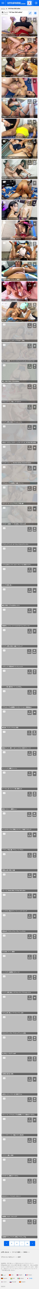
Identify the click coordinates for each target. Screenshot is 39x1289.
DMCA (25, 1252)
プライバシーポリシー (8, 1257)
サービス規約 (16, 1252)
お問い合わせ (5, 1252)
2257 (19, 1257)
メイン (3, 8)
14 (27, 1243)
